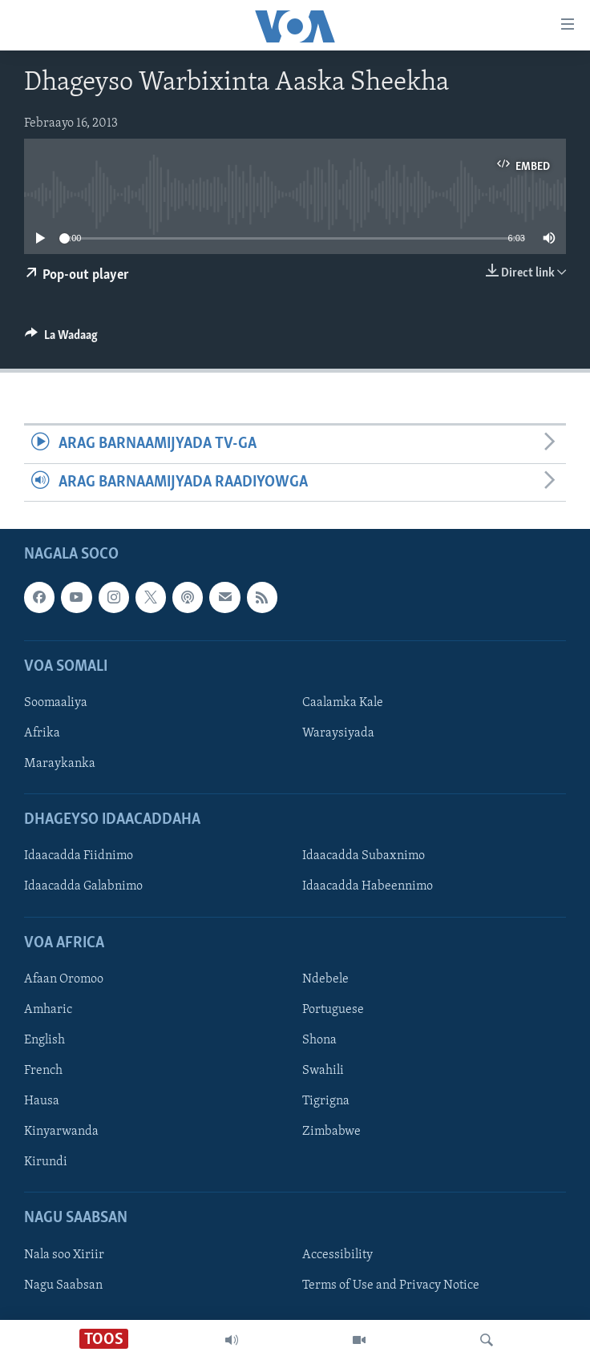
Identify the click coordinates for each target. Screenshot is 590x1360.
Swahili (323, 1070)
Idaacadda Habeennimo (367, 886)
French (43, 1070)
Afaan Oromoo (63, 979)
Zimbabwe (331, 1131)
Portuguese (333, 1009)
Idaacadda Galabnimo (83, 886)
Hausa (41, 1101)
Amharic (48, 1009)
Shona (319, 1040)
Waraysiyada (338, 733)
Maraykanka (59, 763)
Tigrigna (326, 1101)
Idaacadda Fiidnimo (78, 855)
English (44, 1040)
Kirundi (45, 1162)
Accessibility (337, 1254)
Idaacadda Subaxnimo (363, 855)
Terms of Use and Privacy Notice (390, 1285)
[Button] (61, 339)
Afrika (42, 733)
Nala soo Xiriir (64, 1254)
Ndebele (325, 979)
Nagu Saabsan (63, 1285)
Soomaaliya (55, 702)
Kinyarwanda (61, 1131)
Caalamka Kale (342, 702)
